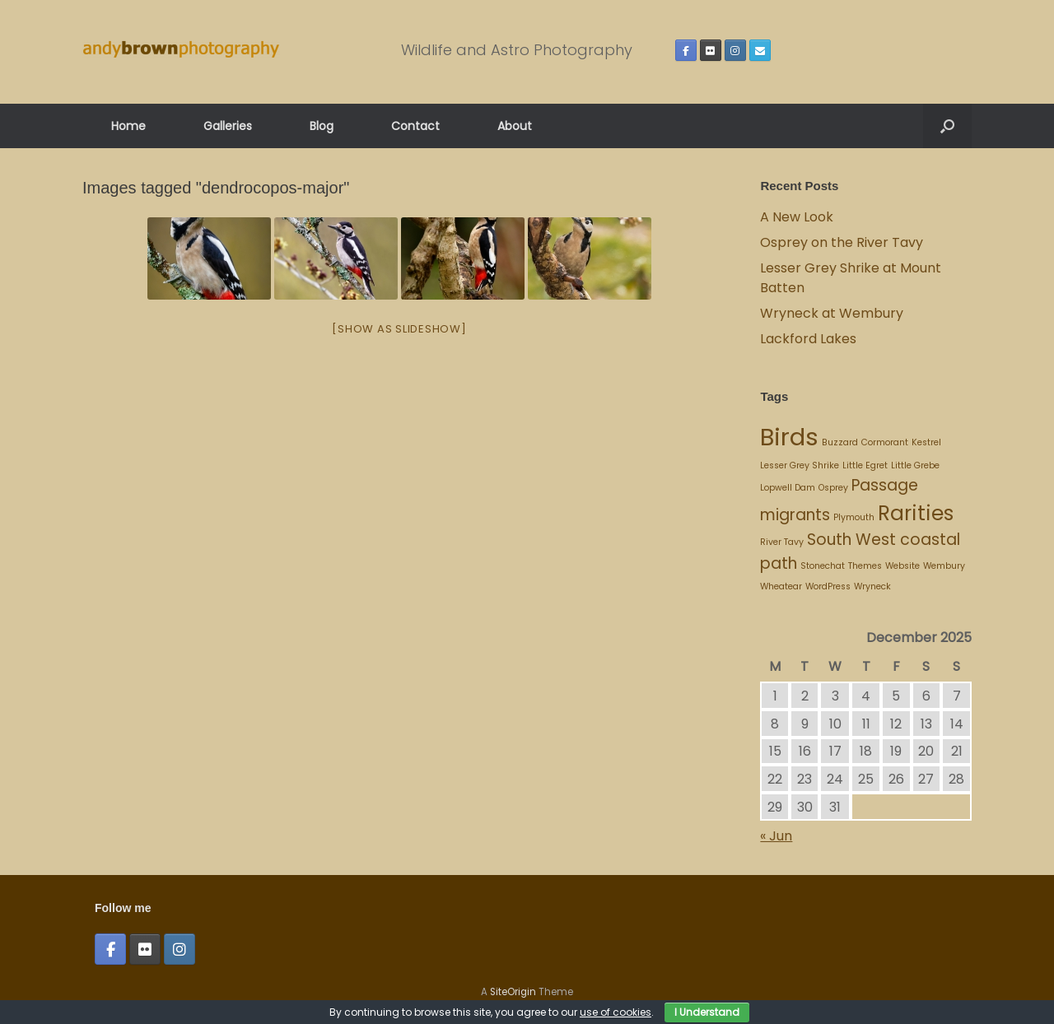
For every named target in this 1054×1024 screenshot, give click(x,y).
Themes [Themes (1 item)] (865, 566)
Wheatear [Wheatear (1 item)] (781, 586)
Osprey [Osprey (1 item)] (833, 488)
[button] (947, 126)
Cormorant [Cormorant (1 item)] (884, 442)
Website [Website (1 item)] (902, 566)
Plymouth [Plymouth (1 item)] (853, 517)
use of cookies (615, 1012)
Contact (415, 126)
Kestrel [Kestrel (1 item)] (926, 442)
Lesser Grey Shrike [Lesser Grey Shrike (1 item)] (799, 465)
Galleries (227, 126)
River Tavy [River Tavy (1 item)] (782, 542)
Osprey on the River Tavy (841, 242)
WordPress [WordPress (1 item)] (828, 586)
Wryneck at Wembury (833, 313)
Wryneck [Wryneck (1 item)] (872, 586)
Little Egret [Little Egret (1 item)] (865, 465)
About (514, 126)
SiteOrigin (513, 991)
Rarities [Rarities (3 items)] (916, 513)
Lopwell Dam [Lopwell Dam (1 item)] (787, 488)
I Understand (706, 1012)
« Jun (776, 835)
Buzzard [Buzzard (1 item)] (840, 442)
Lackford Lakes (808, 338)
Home (128, 126)
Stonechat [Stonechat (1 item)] (822, 566)
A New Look (796, 216)
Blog (321, 126)
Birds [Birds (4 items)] (789, 437)
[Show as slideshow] (399, 329)
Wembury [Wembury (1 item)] (944, 566)
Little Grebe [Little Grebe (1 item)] (915, 465)
